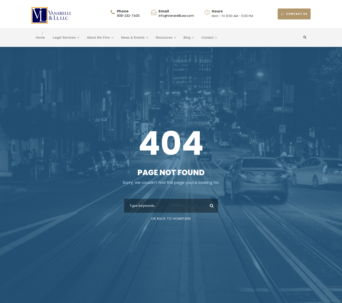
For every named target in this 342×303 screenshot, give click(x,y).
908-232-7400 (128, 16)
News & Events (133, 37)
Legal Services (64, 37)
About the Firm (98, 37)
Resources (164, 37)
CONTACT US (294, 14)
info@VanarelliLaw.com (176, 16)
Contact (208, 37)
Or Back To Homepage (171, 218)
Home (40, 37)
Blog (186, 37)
